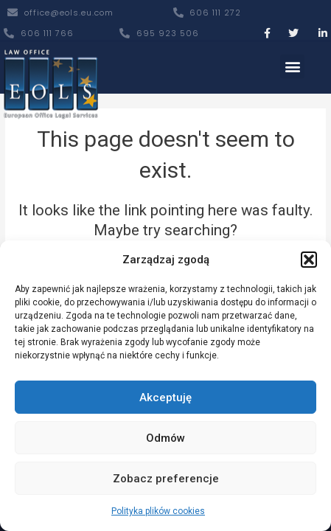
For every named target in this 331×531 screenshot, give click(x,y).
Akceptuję (165, 397)
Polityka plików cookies (158, 511)
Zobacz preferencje (166, 478)
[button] (309, 259)
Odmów (165, 438)
